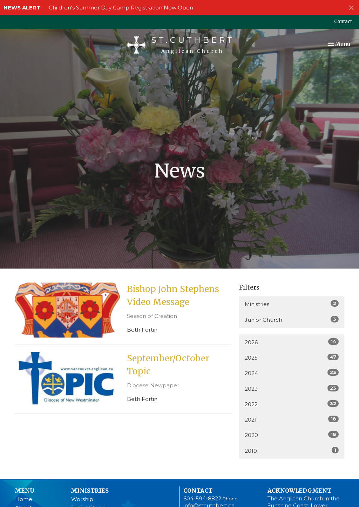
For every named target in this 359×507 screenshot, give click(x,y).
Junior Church (292, 319)
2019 (292, 450)
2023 (292, 388)
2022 (292, 404)
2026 (292, 342)
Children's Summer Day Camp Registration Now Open (121, 7)
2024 (292, 372)
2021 (292, 419)
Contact (343, 22)
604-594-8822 (202, 498)
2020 (292, 434)
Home (23, 499)
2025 (292, 357)
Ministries (292, 303)
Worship (82, 499)
